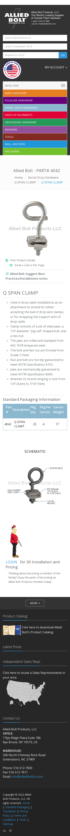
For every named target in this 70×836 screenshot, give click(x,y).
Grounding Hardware (20, 122)
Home (18, 177)
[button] (35, 603)
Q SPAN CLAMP (25, 182)
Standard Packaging (17, 807)
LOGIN (11, 561)
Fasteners (12, 151)
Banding (11, 129)
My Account (56, 67)
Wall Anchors (15, 144)
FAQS (22, 819)
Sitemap (8, 824)
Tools (9, 137)
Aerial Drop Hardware (21, 107)
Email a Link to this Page (29, 265)
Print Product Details (22, 260)
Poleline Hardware (19, 100)
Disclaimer (9, 811)
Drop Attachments (18, 115)
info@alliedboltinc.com (27, 776)
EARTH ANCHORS (16, 93)
